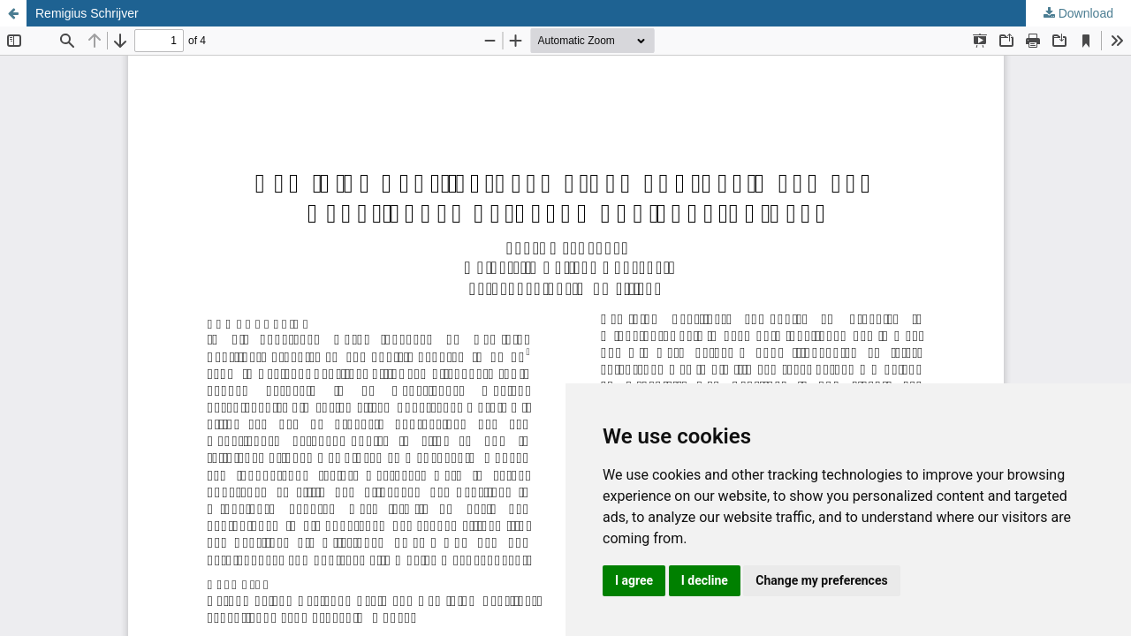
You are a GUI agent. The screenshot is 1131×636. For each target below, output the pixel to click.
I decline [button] (704, 580)
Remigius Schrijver (87, 13)
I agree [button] (634, 580)
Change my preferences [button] (821, 580)
